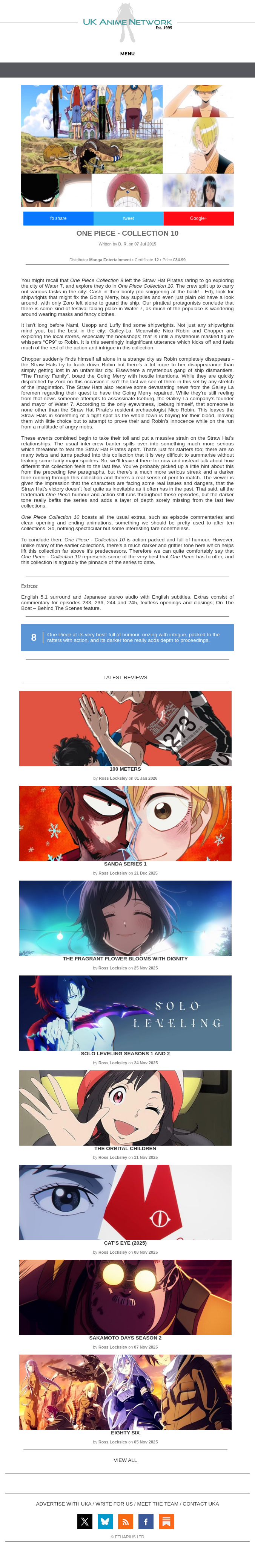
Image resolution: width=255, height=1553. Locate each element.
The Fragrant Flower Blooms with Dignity (125, 959)
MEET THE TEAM (157, 1504)
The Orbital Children (125, 1148)
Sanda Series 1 (125, 864)
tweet (128, 218)
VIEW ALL (125, 1460)
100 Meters (125, 769)
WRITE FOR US (114, 1504)
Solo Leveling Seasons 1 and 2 (125, 1053)
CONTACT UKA (201, 1504)
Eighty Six (125, 1433)
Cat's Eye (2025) (125, 1243)
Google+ (198, 218)
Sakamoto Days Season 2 (125, 1338)
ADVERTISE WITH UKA (63, 1504)
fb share (58, 218)
